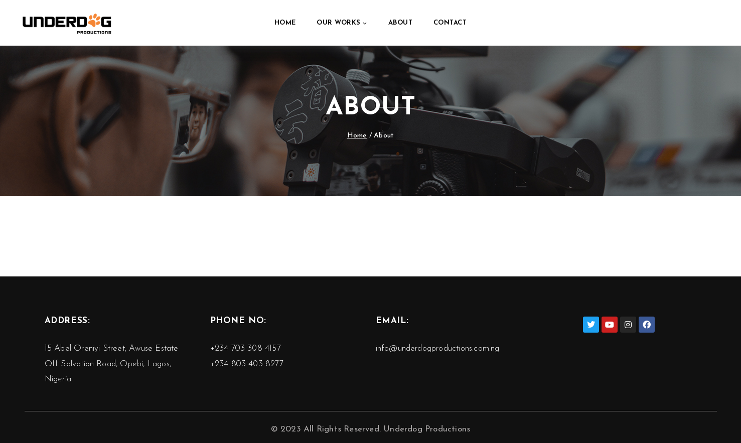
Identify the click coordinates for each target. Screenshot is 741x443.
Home (285, 23)
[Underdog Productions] (67, 23)
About (400, 23)
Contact (450, 23)
